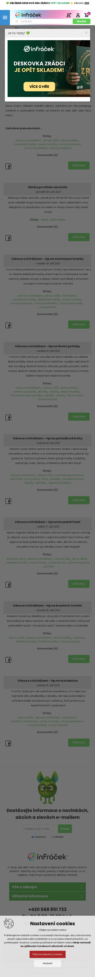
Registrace (69, 15)
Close (86, 32)
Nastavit (47, 963)
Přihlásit (78, 15)
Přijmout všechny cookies (47, 954)
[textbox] (43, 21)
